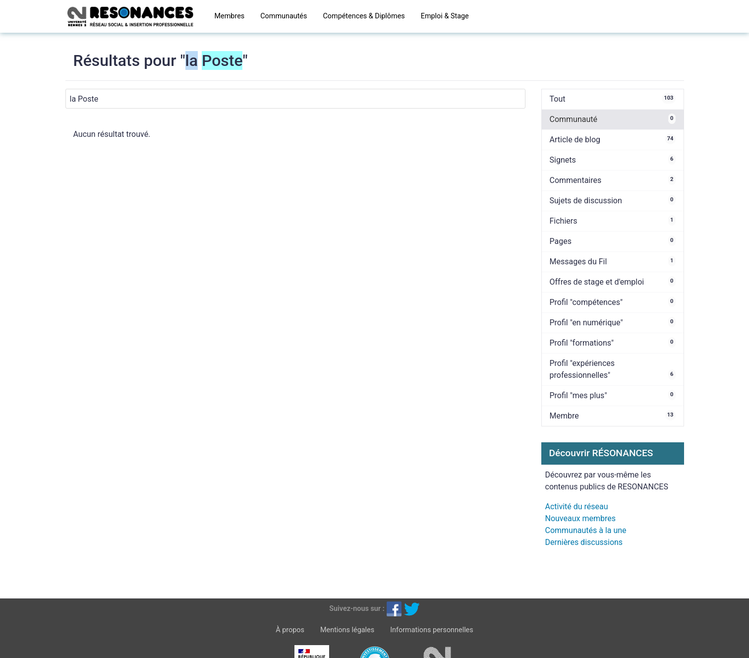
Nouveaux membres (580, 518)
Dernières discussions (584, 542)
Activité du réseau (576, 506)
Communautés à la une (586, 530)
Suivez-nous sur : (356, 608)
